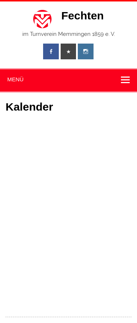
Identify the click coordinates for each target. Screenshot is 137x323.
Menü (15, 79)
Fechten (82, 15)
